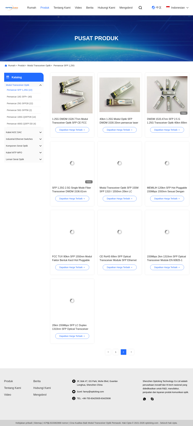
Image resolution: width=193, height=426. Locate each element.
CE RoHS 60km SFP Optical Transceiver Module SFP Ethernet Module (118, 260)
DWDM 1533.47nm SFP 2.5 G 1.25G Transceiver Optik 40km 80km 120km (167, 123)
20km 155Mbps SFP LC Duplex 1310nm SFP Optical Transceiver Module (70, 329)
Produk (45, 7)
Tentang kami (62, 7)
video (78, 7)
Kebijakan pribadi (24, 423)
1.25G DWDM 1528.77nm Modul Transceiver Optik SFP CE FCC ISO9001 (70, 123)
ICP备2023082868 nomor (56, 423)
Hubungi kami (106, 7)
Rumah (31, 7)
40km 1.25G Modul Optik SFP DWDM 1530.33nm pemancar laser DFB (119, 123)
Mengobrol (125, 7)
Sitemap (38, 423)
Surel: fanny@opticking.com (88, 391)
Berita (89, 7)
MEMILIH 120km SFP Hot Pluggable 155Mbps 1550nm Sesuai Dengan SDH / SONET (167, 191)
